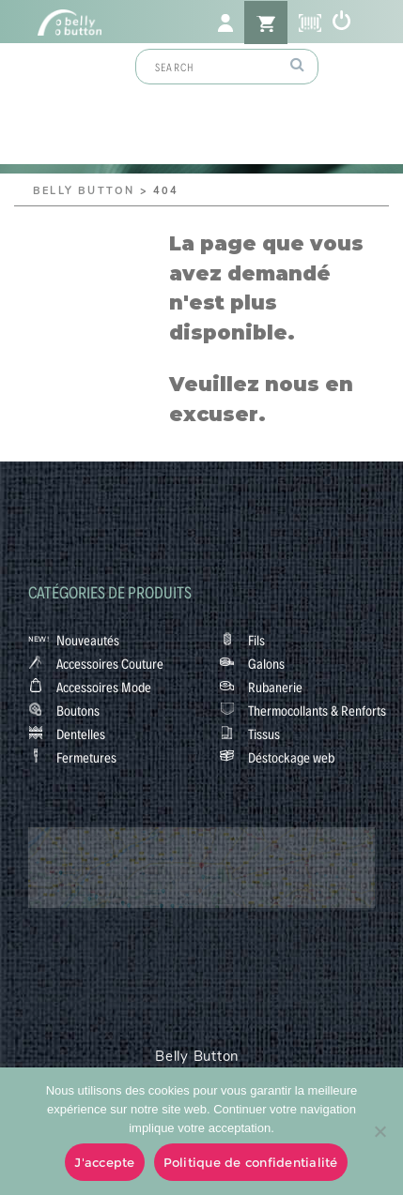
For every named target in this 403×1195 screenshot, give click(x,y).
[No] (379, 1131)
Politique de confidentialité (250, 1162)
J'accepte (104, 1162)
